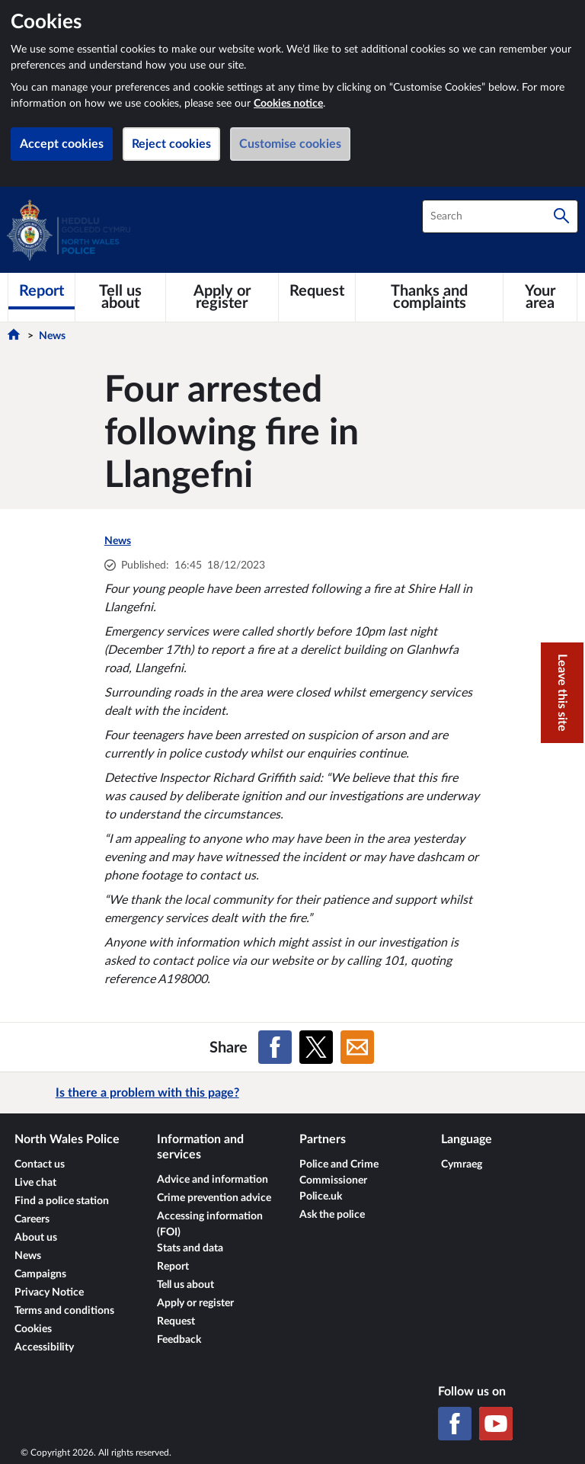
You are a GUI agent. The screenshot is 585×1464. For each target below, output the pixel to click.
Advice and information (212, 1179)
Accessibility (44, 1347)
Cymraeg (461, 1164)
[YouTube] (496, 1423)
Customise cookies (290, 144)
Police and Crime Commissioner (339, 1172)
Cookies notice (288, 103)
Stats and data (190, 1248)
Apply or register (195, 1303)
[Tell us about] (120, 297)
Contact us (39, 1164)
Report (173, 1266)
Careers (32, 1219)
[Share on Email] (357, 1047)
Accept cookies (62, 144)
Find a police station (61, 1201)
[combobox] (500, 216)
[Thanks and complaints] (429, 297)
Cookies (33, 1329)
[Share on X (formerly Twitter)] (316, 1047)
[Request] (317, 291)
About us (35, 1237)
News (52, 336)
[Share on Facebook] (275, 1047)
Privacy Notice (49, 1292)
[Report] (41, 291)
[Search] (561, 216)
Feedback (179, 1339)
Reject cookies (171, 144)
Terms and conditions (64, 1310)
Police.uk (320, 1196)
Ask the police (332, 1214)
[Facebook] (455, 1423)
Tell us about (185, 1285)
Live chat (35, 1182)
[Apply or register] (222, 297)
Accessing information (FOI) (210, 1224)
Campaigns (40, 1274)
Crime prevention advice (214, 1198)
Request (176, 1321)
